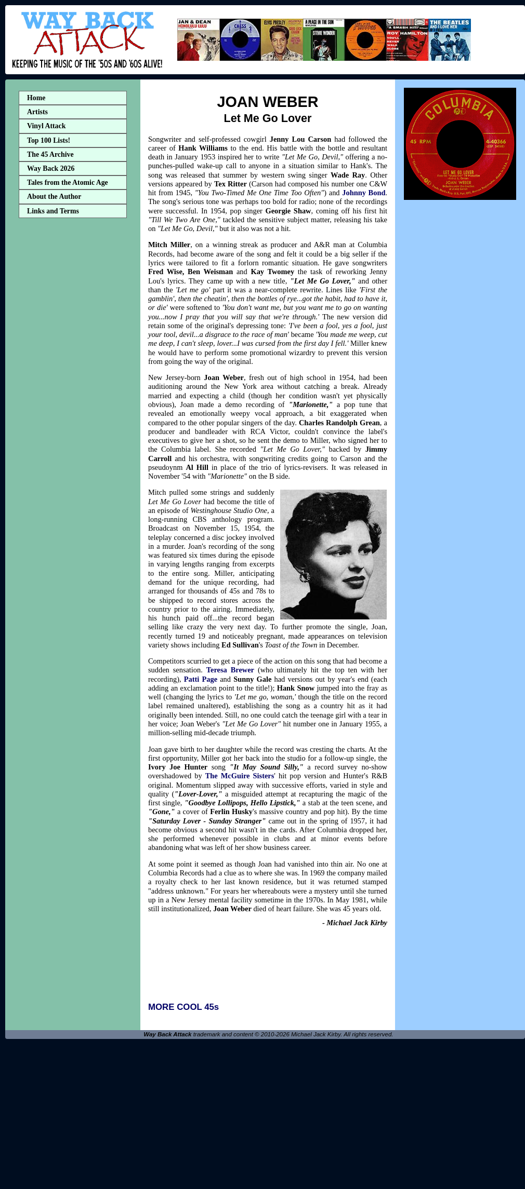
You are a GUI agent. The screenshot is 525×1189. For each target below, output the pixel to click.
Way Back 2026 (50, 168)
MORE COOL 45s (183, 1007)
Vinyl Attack (46, 126)
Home (36, 98)
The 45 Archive (50, 154)
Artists (37, 112)
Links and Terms (53, 211)
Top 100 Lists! (48, 140)
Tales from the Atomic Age (67, 182)
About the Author (54, 196)
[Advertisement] (72, 386)
